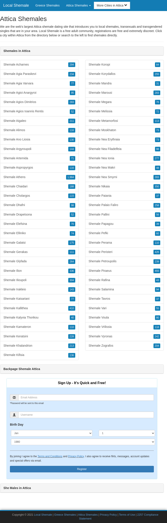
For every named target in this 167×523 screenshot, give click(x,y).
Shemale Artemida (39, 158)
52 (72, 111)
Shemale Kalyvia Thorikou (39, 317)
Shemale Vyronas (125, 336)
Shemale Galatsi (39, 242)
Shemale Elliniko (39, 233)
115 (71, 195)
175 (71, 242)
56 (157, 214)
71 (72, 158)
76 (157, 102)
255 (157, 74)
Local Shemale (16, 5)
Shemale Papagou (125, 224)
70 (72, 223)
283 (71, 102)
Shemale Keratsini (39, 336)
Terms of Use (127, 514)
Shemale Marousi (125, 92)
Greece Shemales (47, 5)
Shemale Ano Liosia (39, 139)
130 (71, 139)
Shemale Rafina (125, 280)
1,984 (70, 177)
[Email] (86, 397)
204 (157, 345)
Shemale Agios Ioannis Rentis (39, 111)
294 (71, 64)
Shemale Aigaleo (39, 121)
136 (71, 355)
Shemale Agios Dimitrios (39, 102)
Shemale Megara (125, 102)
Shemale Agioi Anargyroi (39, 92)
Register (82, 469)
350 (157, 186)
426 (157, 252)
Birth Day (16, 424)
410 (71, 308)
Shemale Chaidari (39, 186)
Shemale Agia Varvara (39, 83)
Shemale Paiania (125, 195)
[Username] (86, 415)
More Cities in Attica (112, 5)
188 (71, 186)
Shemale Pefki (125, 233)
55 (157, 308)
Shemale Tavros (125, 298)
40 (72, 317)
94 (157, 289)
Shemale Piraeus (125, 271)
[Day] (127, 433)
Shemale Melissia (125, 111)
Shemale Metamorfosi (125, 121)
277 (157, 158)
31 (157, 83)
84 (157, 64)
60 (157, 233)
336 (71, 270)
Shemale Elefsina (39, 224)
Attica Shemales (88, 514)
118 (157, 327)
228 (71, 336)
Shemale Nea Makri (125, 167)
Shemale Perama (125, 242)
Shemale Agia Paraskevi (39, 74)
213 (71, 345)
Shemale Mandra (125, 83)
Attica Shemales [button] (78, 5)
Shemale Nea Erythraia (125, 139)
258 (157, 205)
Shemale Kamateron (39, 327)
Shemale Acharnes (39, 64)
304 (71, 280)
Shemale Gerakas (39, 252)
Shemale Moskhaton (125, 130)
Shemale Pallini (125, 214)
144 (71, 149)
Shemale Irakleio (39, 289)
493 (157, 270)
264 (71, 261)
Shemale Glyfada (39, 261)
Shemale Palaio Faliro (125, 205)
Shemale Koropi (125, 64)
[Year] (83, 442)
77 (72, 83)
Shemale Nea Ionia (125, 158)
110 (71, 327)
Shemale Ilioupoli (39, 280)
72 (157, 111)
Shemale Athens (39, 177)
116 (71, 130)
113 (157, 120)
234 (71, 74)
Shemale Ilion (39, 271)
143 (71, 289)
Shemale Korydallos (125, 74)
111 (71, 252)
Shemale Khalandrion (39, 345)
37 (157, 195)
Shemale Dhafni (39, 205)
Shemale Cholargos (39, 195)
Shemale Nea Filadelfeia (125, 149)
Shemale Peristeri (125, 252)
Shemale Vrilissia (125, 327)
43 (157, 280)
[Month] (51, 433)
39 (157, 223)
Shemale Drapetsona (39, 214)
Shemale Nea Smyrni (125, 177)
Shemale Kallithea (39, 308)
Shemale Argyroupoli (39, 149)
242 (157, 336)
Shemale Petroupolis (125, 261)
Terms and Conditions (50, 456)
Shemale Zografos (125, 345)
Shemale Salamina (125, 289)
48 (157, 167)
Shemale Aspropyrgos (39, 167)
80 (157, 317)
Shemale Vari (125, 308)
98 (72, 205)
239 (157, 261)
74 (72, 233)
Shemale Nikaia (125, 186)
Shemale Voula (125, 317)
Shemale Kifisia (39, 355)
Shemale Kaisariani (39, 298)
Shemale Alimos (39, 130)
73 (157, 130)
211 (71, 120)
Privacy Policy (76, 456)
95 (72, 92)
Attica (20, 35)
